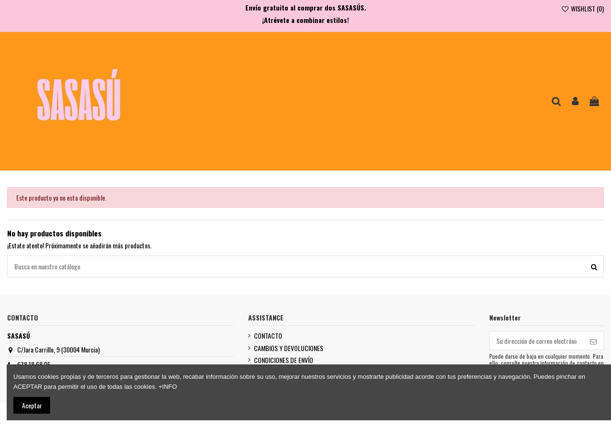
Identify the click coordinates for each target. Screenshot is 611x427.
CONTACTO (268, 336)
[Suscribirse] (593, 340)
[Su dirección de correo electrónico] (536, 340)
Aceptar (32, 405)
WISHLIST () (582, 8)
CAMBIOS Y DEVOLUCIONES (288, 348)
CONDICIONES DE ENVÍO (283, 360)
